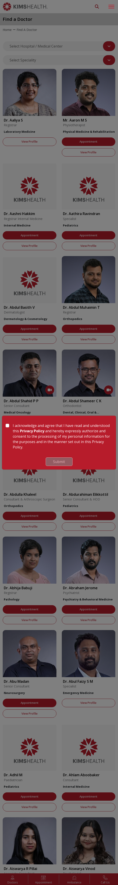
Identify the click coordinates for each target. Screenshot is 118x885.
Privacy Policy (32, 430)
